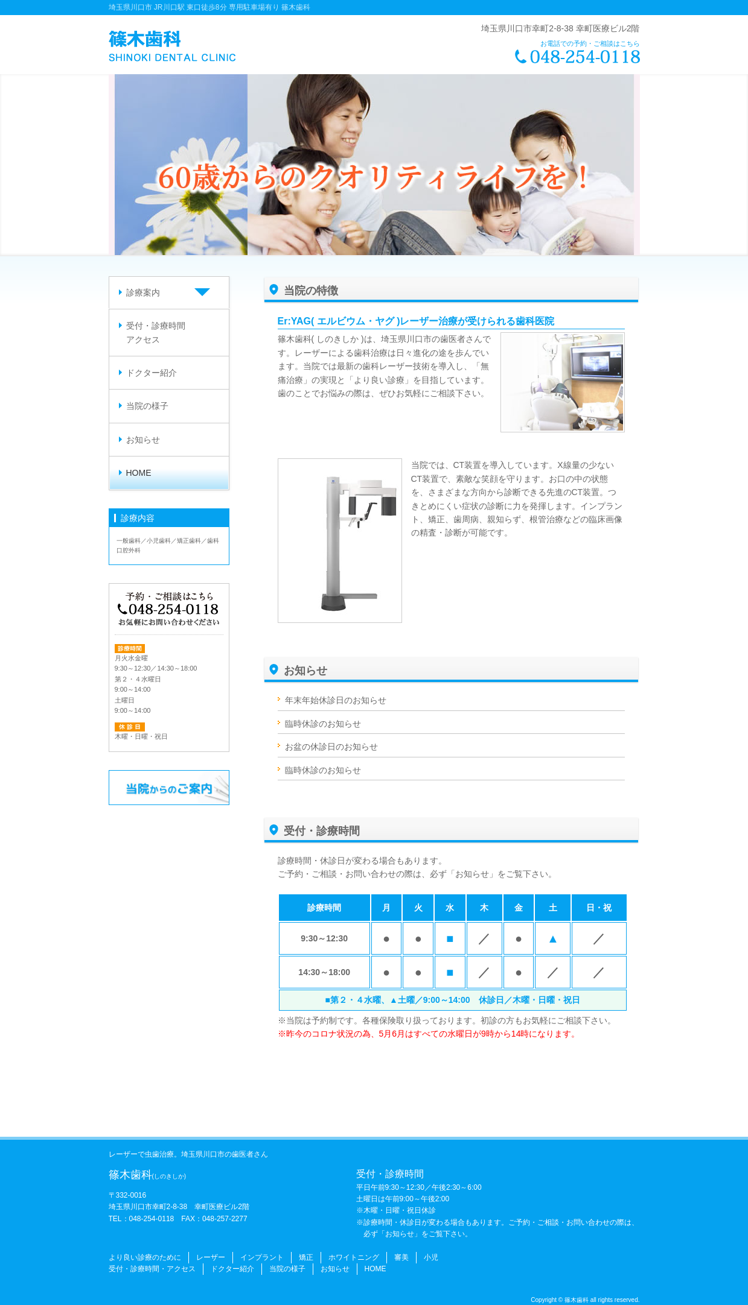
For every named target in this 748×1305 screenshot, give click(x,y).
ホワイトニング (353, 1257)
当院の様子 (147, 406)
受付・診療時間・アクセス (152, 1269)
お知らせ (143, 439)
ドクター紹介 (151, 373)
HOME (139, 473)
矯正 (306, 1257)
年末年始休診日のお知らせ (335, 700)
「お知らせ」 (472, 874)
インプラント (262, 1257)
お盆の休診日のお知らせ (331, 746)
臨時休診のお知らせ (323, 723)
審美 (401, 1257)
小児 (431, 1257)
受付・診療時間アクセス (155, 332)
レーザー (210, 1257)
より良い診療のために (145, 1257)
